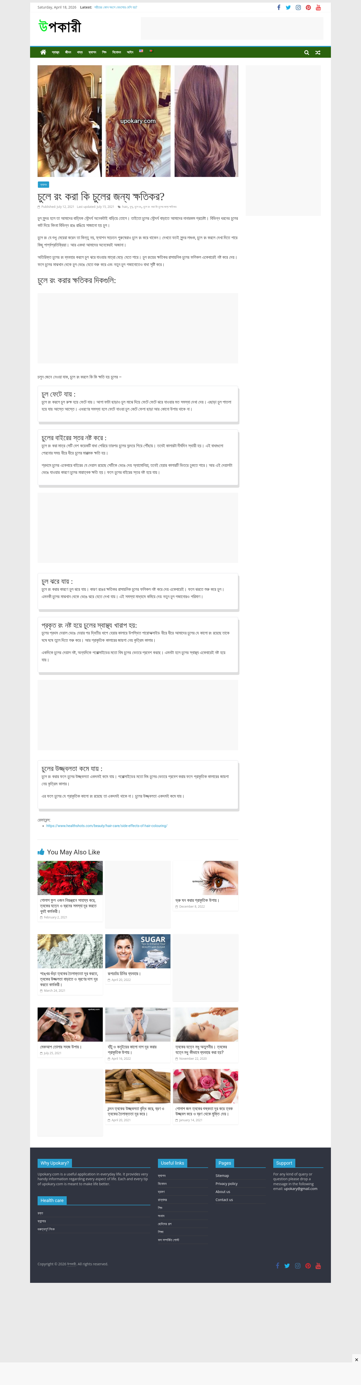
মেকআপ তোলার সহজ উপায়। (61, 1046)
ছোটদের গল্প (164, 1223)
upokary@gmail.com (300, 1188)
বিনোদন (116, 52)
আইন (130, 52)
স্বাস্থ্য (55, 52)
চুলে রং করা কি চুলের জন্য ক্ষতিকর (159, 207)
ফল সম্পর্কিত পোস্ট (168, 1239)
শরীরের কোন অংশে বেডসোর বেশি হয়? (115, 7)
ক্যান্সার (42, 1221)
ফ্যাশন (92, 52)
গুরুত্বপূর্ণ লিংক (46, 1229)
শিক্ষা (160, 1231)
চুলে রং (138, 207)
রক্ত (40, 1213)
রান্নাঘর (162, 1199)
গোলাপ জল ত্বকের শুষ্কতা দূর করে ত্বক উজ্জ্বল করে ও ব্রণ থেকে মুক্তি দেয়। (204, 1111)
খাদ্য (79, 52)
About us (223, 1191)
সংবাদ (161, 1215)
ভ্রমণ (161, 1191)
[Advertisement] (232, 28)
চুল (131, 207)
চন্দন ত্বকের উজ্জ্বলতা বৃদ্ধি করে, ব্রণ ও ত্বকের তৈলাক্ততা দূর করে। (136, 1111)
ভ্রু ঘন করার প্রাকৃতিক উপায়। (197, 900)
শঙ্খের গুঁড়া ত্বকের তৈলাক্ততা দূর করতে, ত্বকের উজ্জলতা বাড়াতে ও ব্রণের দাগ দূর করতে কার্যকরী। (69, 979)
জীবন (68, 52)
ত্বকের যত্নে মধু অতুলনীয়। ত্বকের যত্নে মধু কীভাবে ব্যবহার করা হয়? (201, 1049)
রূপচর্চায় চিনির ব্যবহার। (124, 973)
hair (125, 207)
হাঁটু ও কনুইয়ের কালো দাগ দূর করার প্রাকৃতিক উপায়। (132, 1049)
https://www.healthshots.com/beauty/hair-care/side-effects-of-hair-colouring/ (106, 826)
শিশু (104, 52)
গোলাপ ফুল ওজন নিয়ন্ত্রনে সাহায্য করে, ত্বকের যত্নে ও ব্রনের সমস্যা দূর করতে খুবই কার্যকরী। (68, 906)
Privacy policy (227, 1183)
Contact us (224, 1199)
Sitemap (222, 1175)
